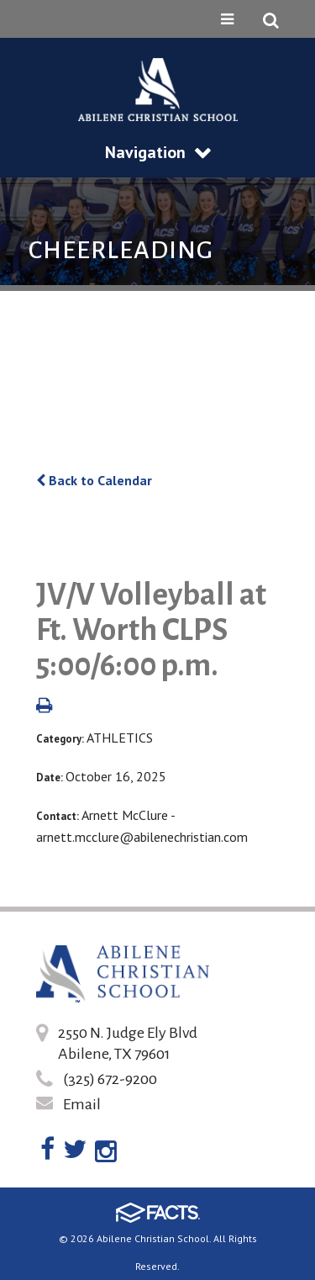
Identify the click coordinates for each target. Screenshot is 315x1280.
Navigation (158, 152)
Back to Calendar (94, 480)
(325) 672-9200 (110, 1079)
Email (82, 1104)
